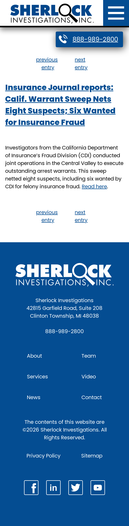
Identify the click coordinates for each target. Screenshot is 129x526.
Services (37, 376)
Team (88, 355)
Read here (94, 186)
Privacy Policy (43, 455)
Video (88, 376)
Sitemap (91, 455)
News (33, 397)
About (34, 355)
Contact (91, 397)
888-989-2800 (95, 39)
